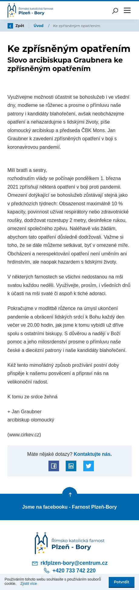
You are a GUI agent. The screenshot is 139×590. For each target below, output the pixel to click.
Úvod (39, 25)
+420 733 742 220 (69, 570)
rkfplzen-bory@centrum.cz (69, 563)
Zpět (16, 25)
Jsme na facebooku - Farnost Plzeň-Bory (69, 507)
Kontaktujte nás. (92, 454)
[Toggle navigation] (127, 10)
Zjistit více (28, 583)
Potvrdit (121, 582)
